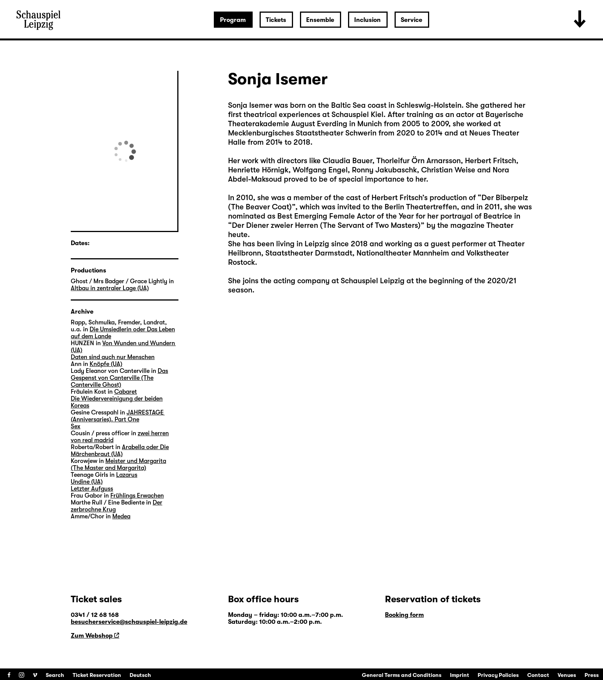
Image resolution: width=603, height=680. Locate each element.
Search (55, 675)
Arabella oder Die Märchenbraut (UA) (120, 451)
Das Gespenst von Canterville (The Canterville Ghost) (119, 378)
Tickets (276, 20)
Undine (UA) (87, 481)
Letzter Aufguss (92, 488)
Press (592, 675)
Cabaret (125, 391)
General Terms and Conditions (401, 675)
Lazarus (126, 474)
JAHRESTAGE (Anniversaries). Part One (118, 416)
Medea (121, 516)
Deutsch (140, 675)
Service (411, 20)
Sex (75, 426)
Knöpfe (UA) (106, 364)
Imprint (459, 675)
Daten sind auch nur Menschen (113, 357)
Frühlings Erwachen (137, 495)
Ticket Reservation (97, 675)
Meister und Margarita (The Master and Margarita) (118, 464)
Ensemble (320, 20)
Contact (538, 675)
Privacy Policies (498, 675)
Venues (567, 675)
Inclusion (367, 20)
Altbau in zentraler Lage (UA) (110, 288)
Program (233, 20)
